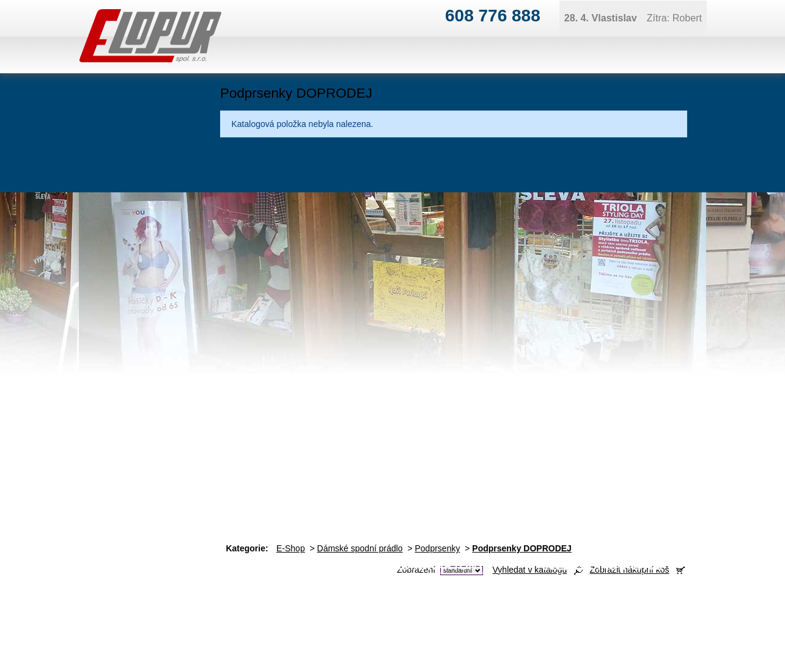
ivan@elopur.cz (415, 598)
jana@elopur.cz (728, 598)
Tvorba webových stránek (719, 637)
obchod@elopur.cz (264, 617)
